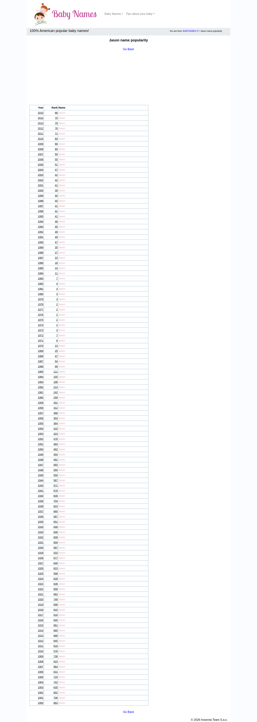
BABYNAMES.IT (191, 31)
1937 (40, 511)
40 (56, 195)
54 (56, 361)
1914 (40, 630)
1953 (40, 433)
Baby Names (113, 13)
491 (56, 459)
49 (56, 237)
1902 (40, 692)
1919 (40, 604)
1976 (40, 314)
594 (56, 470)
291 (56, 402)
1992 (40, 231)
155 (56, 376)
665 (56, 630)
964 (56, 666)
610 (56, 609)
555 (56, 475)
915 (56, 661)
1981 (40, 288)
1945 (40, 475)
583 (56, 464)
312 (56, 407)
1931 (40, 542)
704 (56, 501)
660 (56, 511)
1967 (40, 361)
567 (56, 480)
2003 (40, 174)
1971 (40, 340)
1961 (40, 392)
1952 (40, 438)
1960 (40, 397)
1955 (40, 423)
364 (56, 423)
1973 (40, 330)
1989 (40, 247)
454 (56, 454)
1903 (40, 687)
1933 (40, 532)
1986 (40, 262)
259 (56, 397)
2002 (40, 180)
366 (56, 413)
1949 (40, 454)
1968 (40, 356)
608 (56, 537)
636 (56, 583)
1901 (40, 697)
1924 (40, 578)
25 (56, 350)
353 (56, 418)
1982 (40, 283)
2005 (40, 164)
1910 (40, 651)
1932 (40, 537)
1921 (40, 594)
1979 (40, 299)
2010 (40, 138)
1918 (40, 609)
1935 (40, 521)
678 (56, 490)
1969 (40, 350)
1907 (40, 666)
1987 (40, 257)
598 (56, 573)
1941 (40, 490)
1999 (40, 195)
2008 (40, 149)
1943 (40, 485)
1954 (40, 428)
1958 (40, 407)
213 (56, 387)
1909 (40, 656)
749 (56, 599)
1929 (40, 552)
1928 (40, 558)
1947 (40, 464)
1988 (40, 252)
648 (56, 526)
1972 (40, 335)
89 (56, 366)
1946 (40, 470)
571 (56, 485)
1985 (40, 268)
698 (56, 604)
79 (56, 123)
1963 (40, 382)
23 (56, 257)
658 (56, 589)
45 (56, 226)
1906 (40, 671)
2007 (40, 154)
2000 (40, 190)
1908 (40, 661)
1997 (40, 206)
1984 (40, 273)
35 (56, 247)
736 (56, 656)
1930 (40, 547)
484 (56, 444)
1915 (40, 625)
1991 (40, 237)
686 (56, 635)
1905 (40, 677)
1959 (40, 402)
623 (56, 506)
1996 (40, 211)
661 (56, 625)
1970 (40, 345)
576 (56, 651)
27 (56, 252)
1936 (40, 516)
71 (56, 133)
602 (56, 692)
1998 (40, 200)
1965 (40, 371)
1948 (40, 459)
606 (56, 495)
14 (56, 268)
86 (56, 112)
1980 (40, 294)
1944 (40, 480)
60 (56, 149)
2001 (40, 185)
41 (56, 185)
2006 (40, 159)
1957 (40, 413)
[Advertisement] (128, 78)
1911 (40, 646)
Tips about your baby (139, 13)
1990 (40, 242)
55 (56, 159)
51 (56, 164)
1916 (40, 620)
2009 (40, 143)
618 (56, 646)
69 (56, 138)
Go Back (128, 49)
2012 (40, 128)
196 (56, 382)
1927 (40, 563)
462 (56, 449)
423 (56, 433)
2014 (40, 118)
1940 (40, 495)
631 (56, 671)
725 (56, 677)
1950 (40, 449)
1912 (40, 640)
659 (56, 542)
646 (56, 563)
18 (56, 262)
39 (56, 190)
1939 (40, 501)
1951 (40, 444)
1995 (40, 216)
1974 (40, 325)
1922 (40, 589)
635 (56, 687)
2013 (40, 123)
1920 (40, 599)
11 (56, 273)
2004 (40, 169)
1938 (40, 506)
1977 (40, 309)
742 (56, 682)
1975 (40, 319)
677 (56, 558)
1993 (40, 226)
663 (56, 702)
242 (56, 392)
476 (56, 438)
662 (56, 594)
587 (56, 516)
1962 (40, 387)
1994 (40, 221)
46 (56, 221)
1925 (40, 573)
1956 (40, 418)
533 (56, 552)
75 (56, 118)
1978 (40, 304)
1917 (40, 614)
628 (56, 578)
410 (56, 428)
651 (56, 521)
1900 (40, 702)
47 (56, 169)
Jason (62, 112)
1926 (40, 568)
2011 (40, 133)
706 (56, 697)
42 (56, 174)
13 (56, 345)
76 (56, 128)
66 (56, 143)
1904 (40, 682)
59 (56, 154)
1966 (40, 366)
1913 (40, 635)
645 (56, 620)
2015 (40, 112)
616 (56, 614)
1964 (40, 376)
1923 (40, 583)
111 (56, 371)
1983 (40, 278)
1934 (40, 526)
